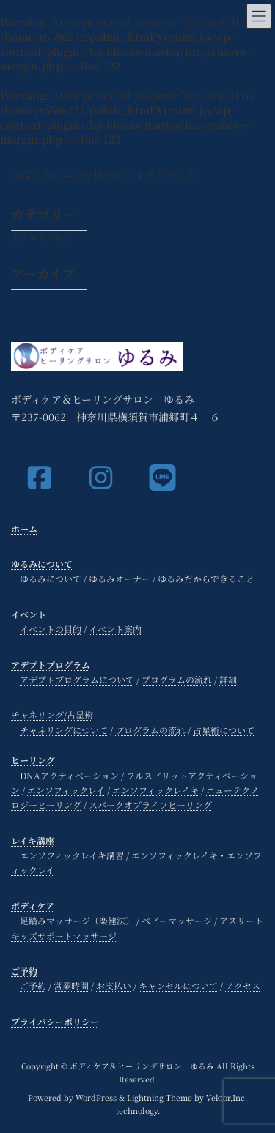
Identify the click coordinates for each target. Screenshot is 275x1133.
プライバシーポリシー (55, 1021)
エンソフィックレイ (66, 790)
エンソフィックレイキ (155, 790)
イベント (28, 614)
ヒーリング (33, 760)
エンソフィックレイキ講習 (72, 855)
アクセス (242, 986)
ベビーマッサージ (177, 920)
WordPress (96, 1097)
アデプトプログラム (50, 664)
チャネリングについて (64, 730)
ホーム (24, 528)
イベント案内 (115, 629)
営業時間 (71, 986)
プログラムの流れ (177, 679)
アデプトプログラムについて (77, 679)
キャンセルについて (178, 986)
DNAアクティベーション (69, 775)
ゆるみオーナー (119, 579)
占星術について (223, 730)
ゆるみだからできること (206, 579)
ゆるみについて (42, 563)
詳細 (228, 679)
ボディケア (32, 905)
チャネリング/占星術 (52, 715)
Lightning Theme (159, 1097)
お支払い (113, 986)
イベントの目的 (50, 629)
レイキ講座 (32, 840)
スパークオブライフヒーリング (150, 804)
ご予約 (24, 971)
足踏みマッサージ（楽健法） (77, 920)
